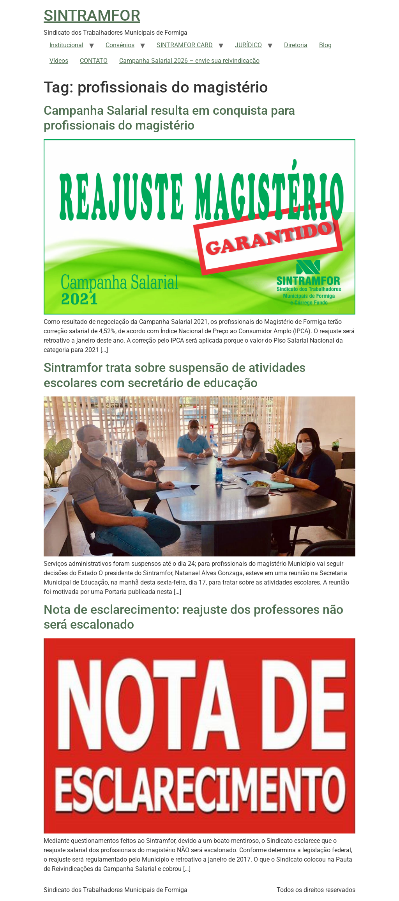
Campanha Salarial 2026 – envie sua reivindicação (189, 60)
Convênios (120, 45)
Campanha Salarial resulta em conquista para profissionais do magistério (169, 118)
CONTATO (94, 60)
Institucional (66, 45)
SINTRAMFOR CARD (185, 45)
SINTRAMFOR (92, 15)
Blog (325, 45)
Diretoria (295, 45)
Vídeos (58, 60)
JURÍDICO (248, 45)
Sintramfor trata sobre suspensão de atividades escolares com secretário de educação (174, 375)
